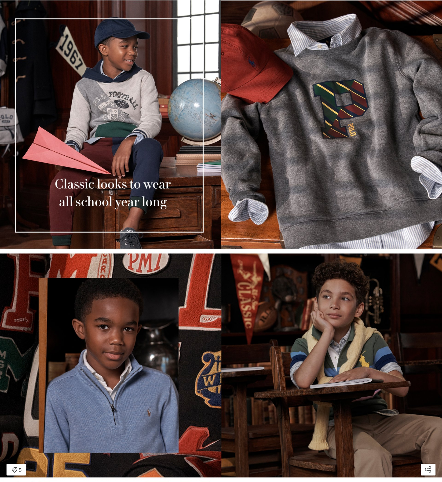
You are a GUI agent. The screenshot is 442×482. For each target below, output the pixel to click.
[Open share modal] (428, 469)
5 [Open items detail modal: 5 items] (16, 470)
